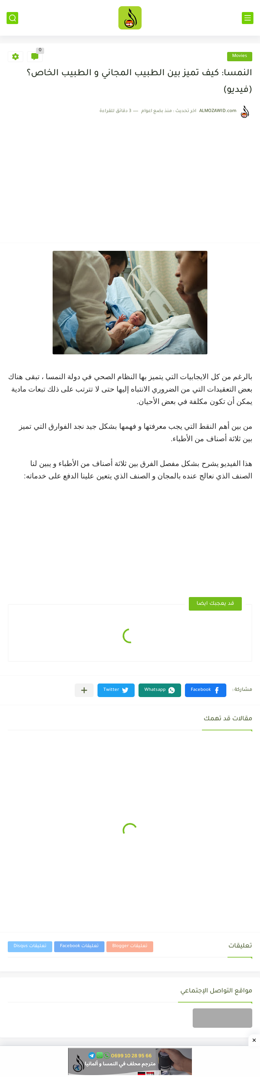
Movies (239, 56)
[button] (205, 690)
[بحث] (12, 18)
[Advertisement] (130, 177)
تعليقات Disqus (30, 946)
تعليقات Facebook (79, 946)
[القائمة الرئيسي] (247, 18)
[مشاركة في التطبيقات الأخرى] (84, 690)
